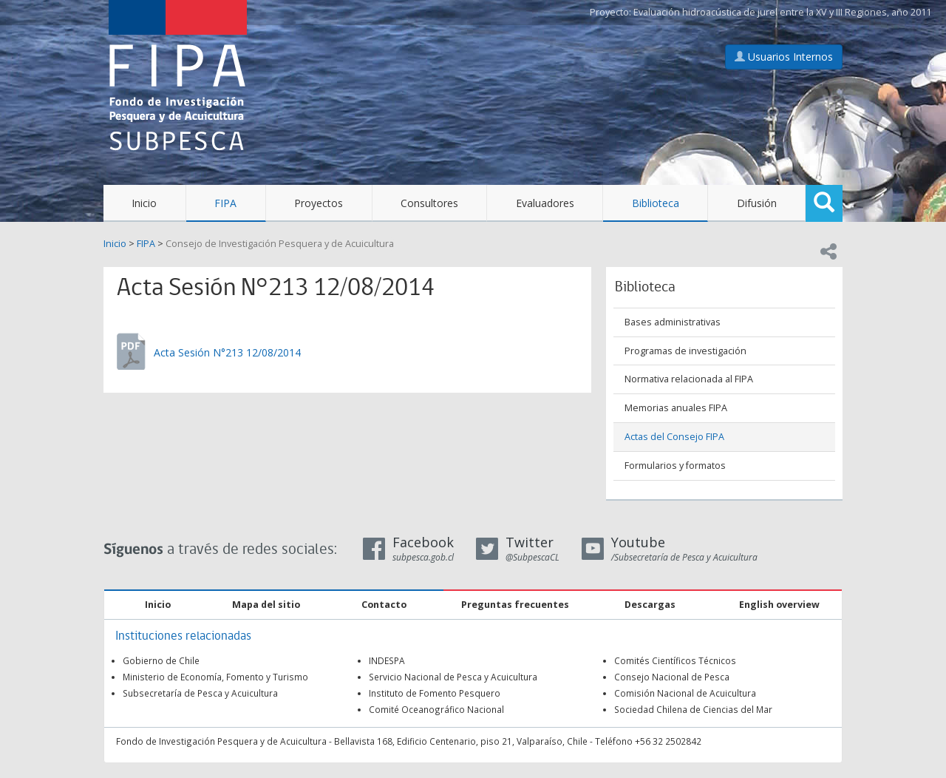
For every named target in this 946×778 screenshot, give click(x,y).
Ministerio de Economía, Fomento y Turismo (215, 677)
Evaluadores (545, 203)
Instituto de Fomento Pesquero (434, 693)
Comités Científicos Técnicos (675, 660)
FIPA (225, 203)
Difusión (757, 203)
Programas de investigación (685, 351)
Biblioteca (655, 203)
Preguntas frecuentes (515, 604)
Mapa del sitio (266, 604)
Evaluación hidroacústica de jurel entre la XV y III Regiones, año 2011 (782, 12)
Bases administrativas (673, 322)
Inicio (144, 203)
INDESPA (387, 660)
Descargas (650, 604)
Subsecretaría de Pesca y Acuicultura (200, 693)
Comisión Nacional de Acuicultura (685, 693)
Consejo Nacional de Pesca (671, 677)
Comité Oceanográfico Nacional (436, 709)
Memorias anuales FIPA (676, 408)
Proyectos (318, 203)
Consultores (429, 203)
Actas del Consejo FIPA (674, 436)
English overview (779, 604)
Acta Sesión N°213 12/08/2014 (227, 352)
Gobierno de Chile (161, 660)
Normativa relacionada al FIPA (689, 379)
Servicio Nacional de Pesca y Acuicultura (453, 677)
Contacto (383, 604)
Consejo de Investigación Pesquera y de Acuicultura (280, 243)
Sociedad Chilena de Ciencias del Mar (693, 709)
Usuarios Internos (784, 57)
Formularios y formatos (675, 465)
